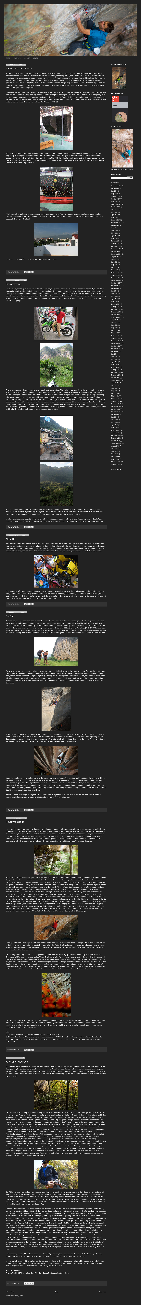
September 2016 (116, 222)
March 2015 (115, 270)
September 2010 (116, 412)
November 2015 (116, 249)
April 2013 (114, 330)
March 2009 (115, 459)
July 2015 (114, 259)
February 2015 (115, 272)
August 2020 (115, 188)
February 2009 (115, 462)
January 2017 (115, 220)
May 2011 (114, 391)
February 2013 (115, 335)
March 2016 (115, 238)
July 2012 (114, 354)
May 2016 (114, 233)
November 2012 (116, 343)
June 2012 (114, 356)
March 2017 (115, 217)
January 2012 (115, 370)
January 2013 (115, 338)
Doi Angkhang (13, 284)
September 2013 (116, 317)
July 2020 (114, 191)
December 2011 (116, 372)
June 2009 (114, 451)
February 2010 (115, 430)
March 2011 (115, 396)
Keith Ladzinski (34, 97)
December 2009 (116, 435)
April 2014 (114, 299)
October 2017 (115, 207)
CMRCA (42, 156)
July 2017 (114, 209)
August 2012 (115, 351)
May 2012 (114, 359)
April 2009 (114, 456)
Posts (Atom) (18, 1295)
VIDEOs (35, 58)
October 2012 (115, 346)
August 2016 (115, 225)
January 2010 (115, 433)
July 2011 (114, 385)
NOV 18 (10, 539)
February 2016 (115, 241)
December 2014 (116, 278)
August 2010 (115, 414)
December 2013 (116, 309)
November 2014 (116, 280)
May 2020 (114, 194)
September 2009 (116, 443)
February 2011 (115, 398)
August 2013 (115, 320)
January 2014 (115, 307)
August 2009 (115, 446)
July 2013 (114, 322)
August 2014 (115, 288)
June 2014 (114, 293)
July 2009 (114, 448)
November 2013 (116, 312)
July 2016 (114, 228)
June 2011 (114, 388)
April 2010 (114, 425)
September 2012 (116, 349)
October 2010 (115, 409)
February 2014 (115, 304)
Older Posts (102, 1292)
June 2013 (114, 325)
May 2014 (114, 296)
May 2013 (114, 328)
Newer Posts (10, 1292)
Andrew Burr (29, 1273)
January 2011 (115, 401)
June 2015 (114, 262)
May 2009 (114, 454)
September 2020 (116, 186)
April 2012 (114, 362)
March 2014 (115, 301)
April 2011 (114, 393)
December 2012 (116, 341)
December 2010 (116, 404)
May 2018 (114, 201)
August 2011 (115, 383)
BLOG (8, 58)
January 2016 (115, 243)
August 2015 (115, 257)
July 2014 (114, 291)
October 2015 (115, 251)
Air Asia (10, 616)
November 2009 (116, 438)
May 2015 (114, 265)
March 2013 (115, 333)
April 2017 (114, 215)
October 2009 (115, 441)
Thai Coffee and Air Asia (19, 68)
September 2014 (116, 286)
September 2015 (116, 254)
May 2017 (114, 212)
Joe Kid (33, 1151)
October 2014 (115, 283)
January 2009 (115, 464)
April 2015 (114, 267)
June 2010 (114, 420)
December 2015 (116, 246)
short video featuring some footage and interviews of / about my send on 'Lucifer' (68, 519)
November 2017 (116, 204)
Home (56, 1292)
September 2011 (116, 380)
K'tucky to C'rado (15, 821)
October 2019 (115, 199)
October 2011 (115, 378)
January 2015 (115, 275)
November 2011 (116, 375)
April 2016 (114, 236)
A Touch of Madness (17, 1061)
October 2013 (115, 314)
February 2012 (115, 367)
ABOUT (27, 58)
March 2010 (115, 427)
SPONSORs (17, 58)
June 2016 (114, 230)
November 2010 (116, 406)
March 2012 (115, 364)
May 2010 (114, 422)
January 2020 (115, 196)
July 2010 (114, 417)
